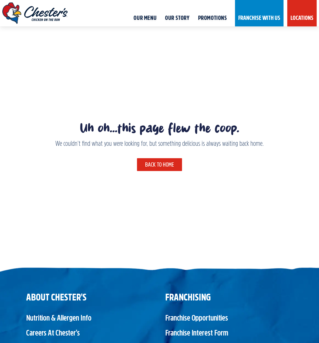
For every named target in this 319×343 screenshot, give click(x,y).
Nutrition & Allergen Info (58, 318)
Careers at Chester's (53, 333)
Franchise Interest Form (196, 333)
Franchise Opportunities (196, 318)
